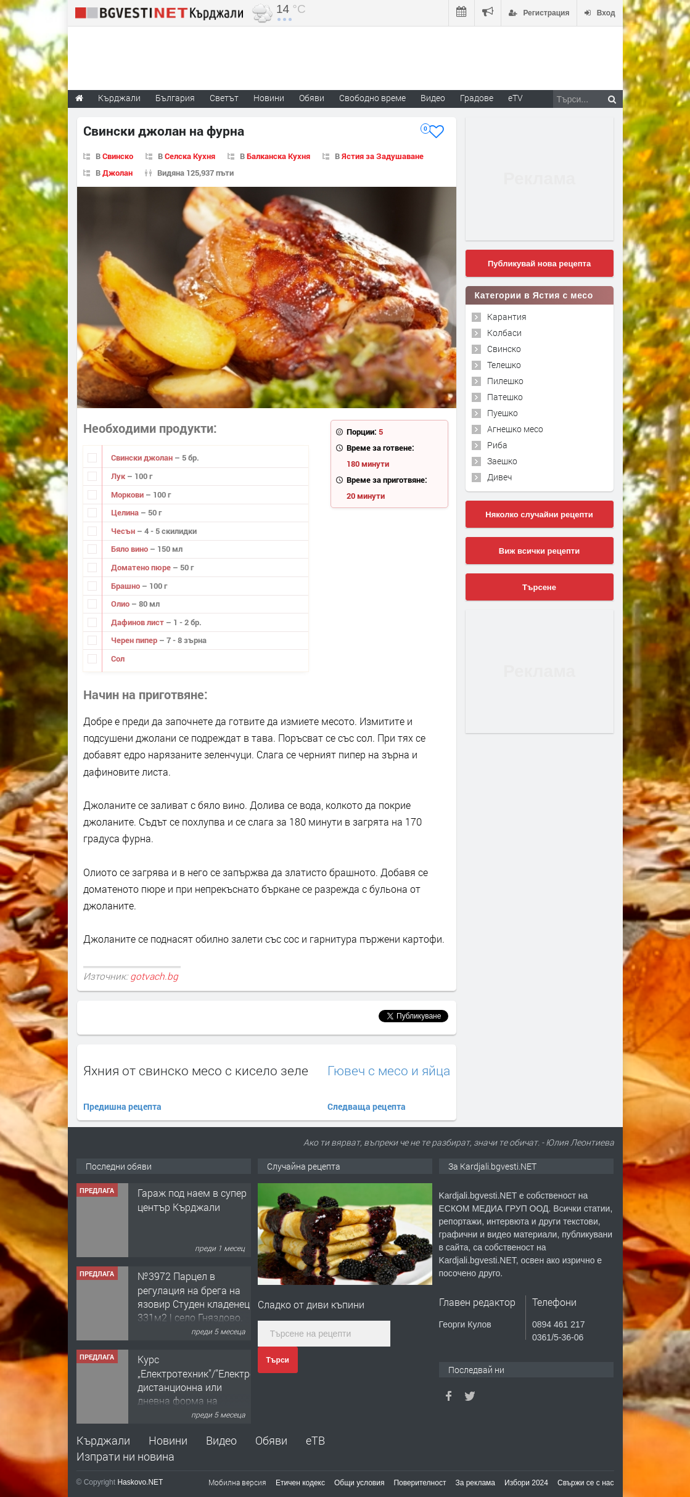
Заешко (502, 461)
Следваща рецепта (366, 1106)
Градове (476, 98)
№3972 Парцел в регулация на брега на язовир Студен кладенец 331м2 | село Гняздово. (194, 1296)
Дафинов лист (138, 622)
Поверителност (419, 1483)
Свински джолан (143, 457)
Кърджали (103, 1440)
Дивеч (499, 477)
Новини (268, 98)
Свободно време (372, 98)
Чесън (124, 530)
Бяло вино (130, 548)
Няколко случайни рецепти (539, 514)
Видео (221, 1440)
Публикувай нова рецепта (539, 263)
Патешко (505, 397)
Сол (118, 658)
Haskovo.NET (140, 1482)
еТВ (315, 1440)
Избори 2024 (526, 1483)
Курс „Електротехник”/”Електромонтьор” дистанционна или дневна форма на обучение (218, 1387)
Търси (277, 1360)
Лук (119, 476)
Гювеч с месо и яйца (388, 1070)
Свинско (117, 156)
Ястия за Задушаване (383, 156)
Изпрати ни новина (125, 1456)
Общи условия (359, 1483)
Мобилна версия (237, 1482)
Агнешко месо (515, 429)
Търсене (539, 587)
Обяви (271, 1440)
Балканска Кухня (278, 156)
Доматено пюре (142, 567)
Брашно (126, 585)
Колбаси (504, 332)
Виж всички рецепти (539, 551)
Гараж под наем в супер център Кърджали (192, 1199)
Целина (126, 512)
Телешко (504, 365)
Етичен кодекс (300, 1483)
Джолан (117, 172)
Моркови (128, 494)
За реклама (475, 1483)
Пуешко (502, 413)
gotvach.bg (154, 976)
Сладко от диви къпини (311, 1304)
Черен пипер (135, 640)
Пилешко (505, 381)
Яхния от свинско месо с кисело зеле (195, 1070)
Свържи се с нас (585, 1483)
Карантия (507, 316)
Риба (497, 445)
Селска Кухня (190, 156)
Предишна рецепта (122, 1106)
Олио (121, 603)
